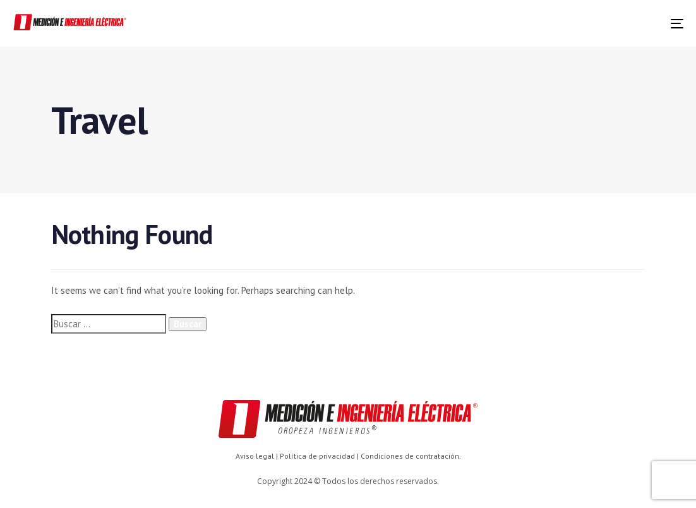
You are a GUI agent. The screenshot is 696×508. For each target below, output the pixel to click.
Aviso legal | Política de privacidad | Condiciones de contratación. (348, 456)
